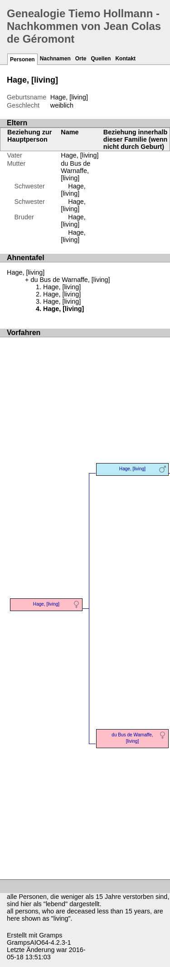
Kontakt (125, 58)
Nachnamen (55, 58)
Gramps (50, 935)
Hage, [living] (79, 155)
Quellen (101, 58)
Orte (81, 58)
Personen (22, 59)
